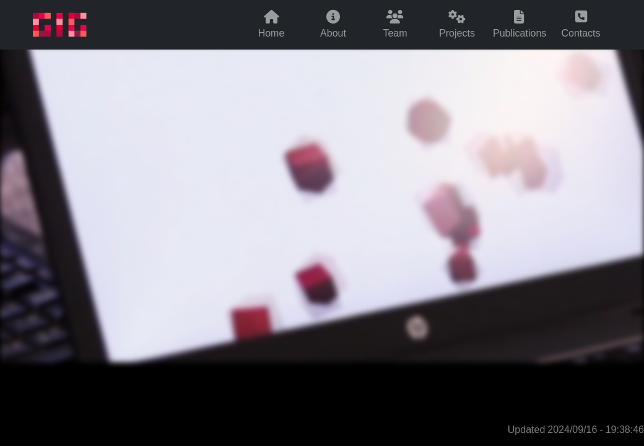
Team (395, 25)
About (333, 25)
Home (271, 25)
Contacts (580, 25)
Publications (519, 25)
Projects (457, 25)
